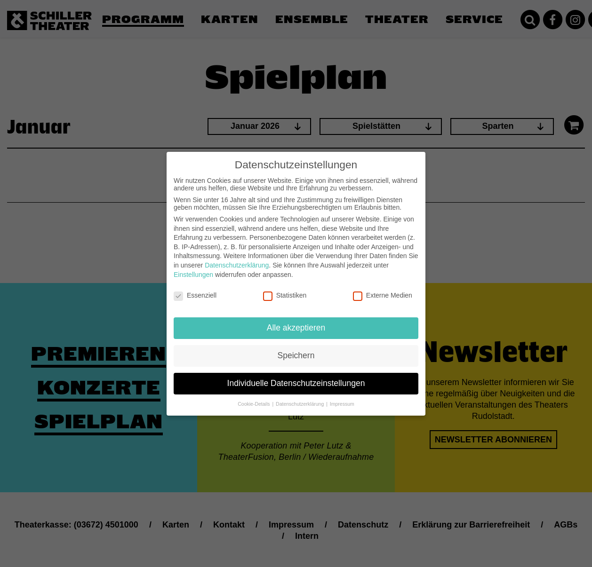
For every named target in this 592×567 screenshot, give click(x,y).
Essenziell (195, 289)
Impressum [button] (342, 397)
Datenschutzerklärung (237, 258)
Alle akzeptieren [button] (296, 321)
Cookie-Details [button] (254, 397)
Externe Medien (382, 289)
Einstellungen (193, 268)
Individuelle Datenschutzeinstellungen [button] (296, 376)
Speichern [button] (296, 349)
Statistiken (285, 289)
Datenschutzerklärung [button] (300, 397)
